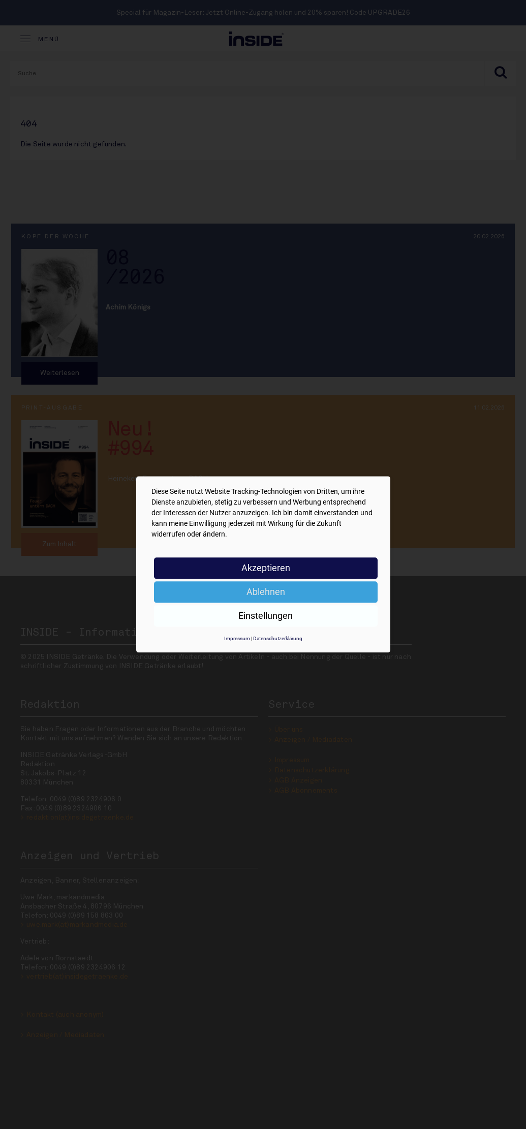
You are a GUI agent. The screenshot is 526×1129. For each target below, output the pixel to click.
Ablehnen (265, 591)
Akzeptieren (265, 567)
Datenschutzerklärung (277, 638)
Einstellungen (265, 615)
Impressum (237, 638)
